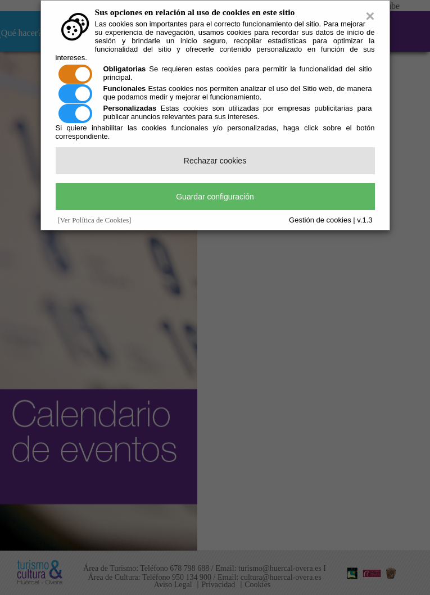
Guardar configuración (215, 196)
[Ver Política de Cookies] (95, 220)
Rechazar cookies (215, 160)
